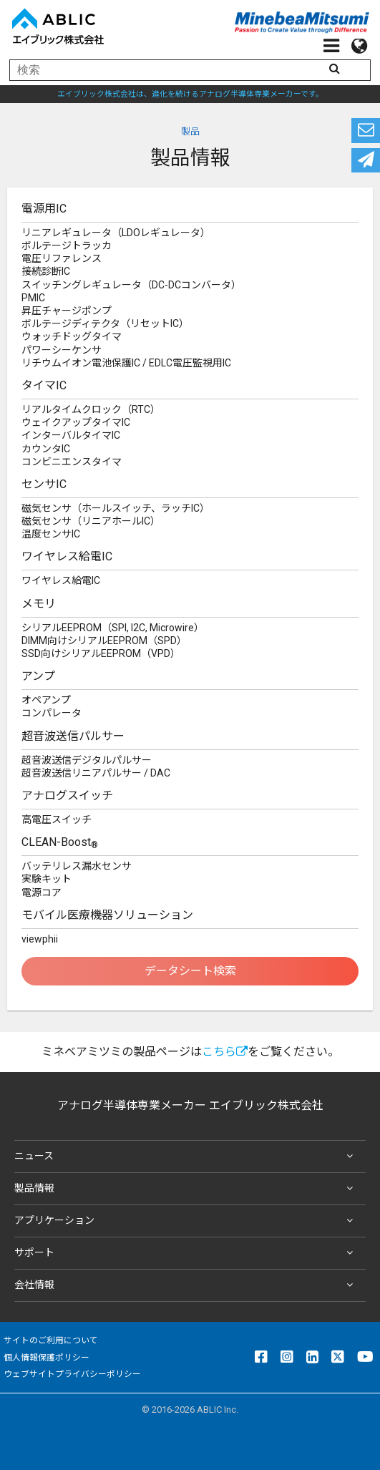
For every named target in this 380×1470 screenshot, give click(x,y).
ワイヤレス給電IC (66, 556)
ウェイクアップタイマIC (75, 422)
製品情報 (186, 1188)
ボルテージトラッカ (66, 245)
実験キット (46, 879)
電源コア (41, 892)
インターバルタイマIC (70, 435)
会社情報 (186, 1285)
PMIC (33, 297)
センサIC (44, 484)
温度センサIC (50, 534)
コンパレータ (51, 713)
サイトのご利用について (51, 1340)
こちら (225, 1051)
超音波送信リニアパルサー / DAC (95, 773)
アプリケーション (186, 1221)
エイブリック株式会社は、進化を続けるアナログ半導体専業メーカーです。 (190, 94)
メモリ (38, 603)
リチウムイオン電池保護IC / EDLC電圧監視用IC (126, 363)
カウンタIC (45, 448)
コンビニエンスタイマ (71, 461)
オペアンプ (46, 700)
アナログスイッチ (67, 795)
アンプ (38, 676)
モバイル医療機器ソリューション (107, 915)
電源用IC (44, 208)
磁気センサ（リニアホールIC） (90, 521)
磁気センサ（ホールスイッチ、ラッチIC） (115, 508)
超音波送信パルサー (73, 736)
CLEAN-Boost (59, 842)
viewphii (39, 939)
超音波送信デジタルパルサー (86, 760)
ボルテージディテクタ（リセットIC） (105, 323)
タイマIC (44, 385)
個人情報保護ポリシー (46, 1358)
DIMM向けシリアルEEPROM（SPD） (104, 640)
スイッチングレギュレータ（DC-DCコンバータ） (131, 285)
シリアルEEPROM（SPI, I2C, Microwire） (112, 627)
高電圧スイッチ (56, 819)
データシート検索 (190, 971)
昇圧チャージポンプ (66, 310)
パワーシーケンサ (61, 350)
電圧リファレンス (61, 258)
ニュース (186, 1156)
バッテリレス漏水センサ (76, 866)
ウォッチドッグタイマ (71, 336)
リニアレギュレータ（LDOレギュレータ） (115, 232)
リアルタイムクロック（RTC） (90, 409)
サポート (186, 1253)
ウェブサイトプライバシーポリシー (72, 1374)
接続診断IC (45, 271)
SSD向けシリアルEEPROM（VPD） (100, 653)
